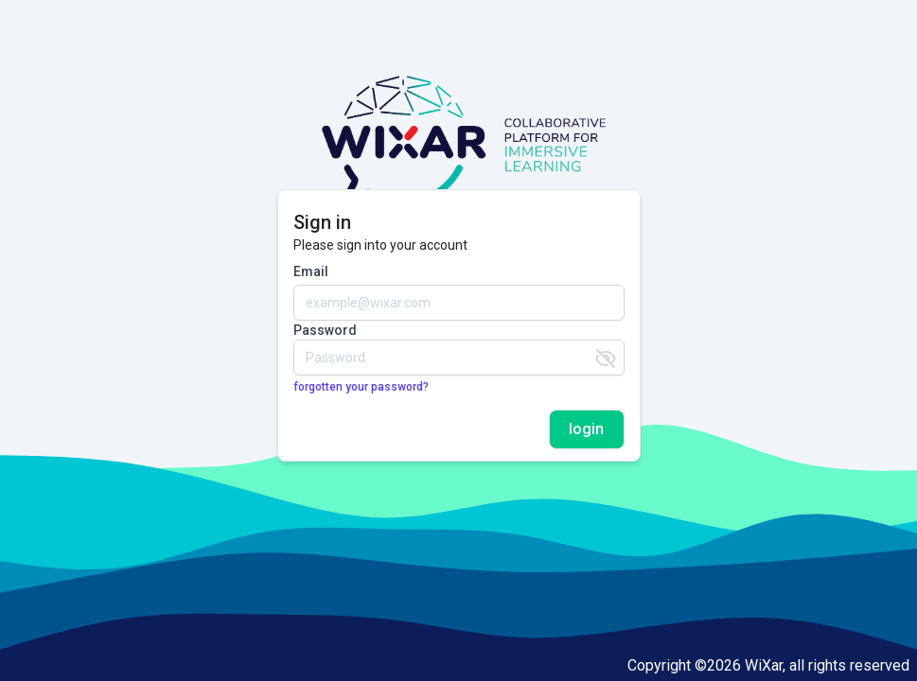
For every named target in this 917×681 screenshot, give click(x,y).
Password (325, 330)
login (586, 429)
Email (310, 271)
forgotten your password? (361, 386)
